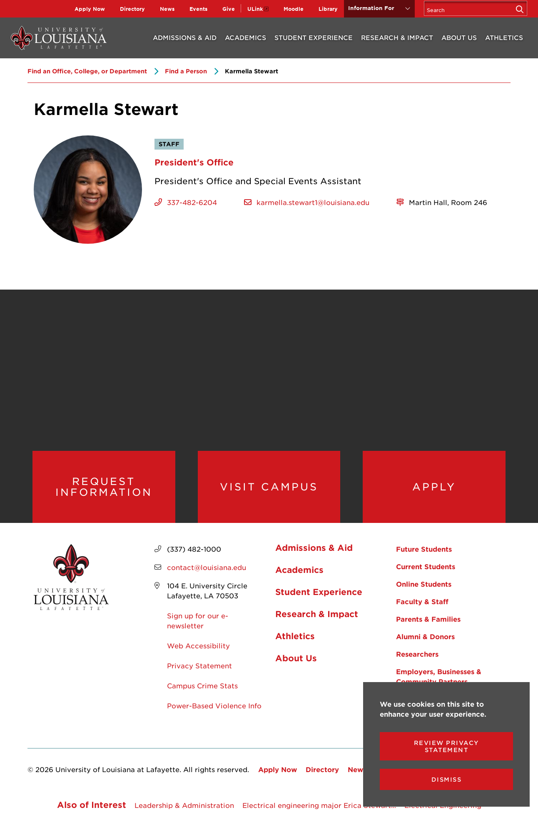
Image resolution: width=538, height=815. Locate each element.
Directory (132, 8)
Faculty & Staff (422, 602)
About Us (459, 37)
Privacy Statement (199, 666)
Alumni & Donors (425, 636)
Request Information (103, 486)
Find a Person (186, 71)
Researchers (417, 654)
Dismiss (446, 779)
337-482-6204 (192, 202)
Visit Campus (269, 487)
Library (328, 8)
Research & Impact (397, 37)
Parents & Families (428, 619)
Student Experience (313, 37)
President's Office (194, 162)
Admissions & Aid (185, 37)
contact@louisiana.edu (206, 567)
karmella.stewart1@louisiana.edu (313, 202)
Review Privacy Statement (446, 746)
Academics (245, 37)
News (167, 8)
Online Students (423, 584)
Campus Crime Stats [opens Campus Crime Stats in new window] (202, 686)
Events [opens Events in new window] (198, 8)
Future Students (424, 549)
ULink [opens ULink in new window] (255, 8)
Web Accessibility (198, 646)
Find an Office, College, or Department (87, 71)
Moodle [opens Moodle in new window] (294, 8)
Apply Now (90, 8)
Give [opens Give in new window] (228, 8)
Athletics (504, 37)
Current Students (425, 566)
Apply (434, 487)
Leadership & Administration (184, 805)
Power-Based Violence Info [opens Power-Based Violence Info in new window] (214, 706)
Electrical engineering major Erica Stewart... (319, 805)
